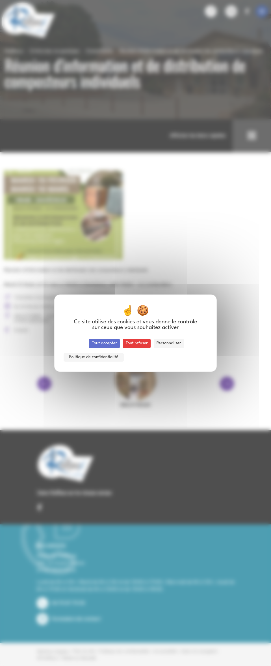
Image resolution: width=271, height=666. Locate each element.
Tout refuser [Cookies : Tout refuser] (137, 343)
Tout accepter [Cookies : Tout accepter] (104, 343)
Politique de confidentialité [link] (93, 357)
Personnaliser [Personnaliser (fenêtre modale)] (169, 343)
